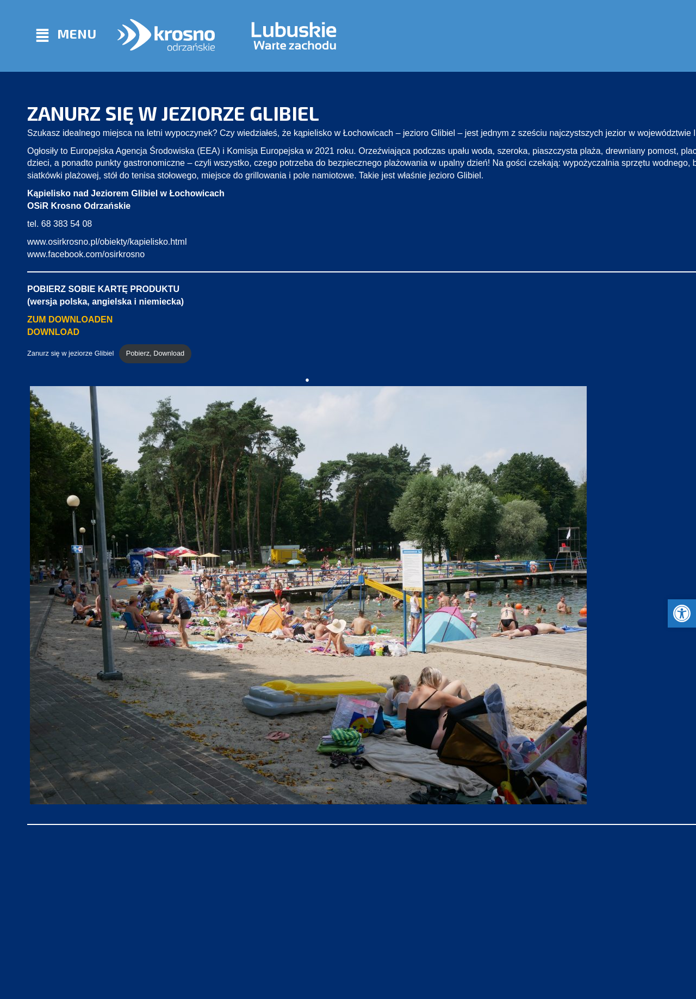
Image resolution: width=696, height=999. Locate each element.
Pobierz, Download (155, 353)
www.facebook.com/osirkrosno (86, 254)
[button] (682, 613)
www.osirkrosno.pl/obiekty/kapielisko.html (107, 241)
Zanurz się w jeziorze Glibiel (70, 353)
